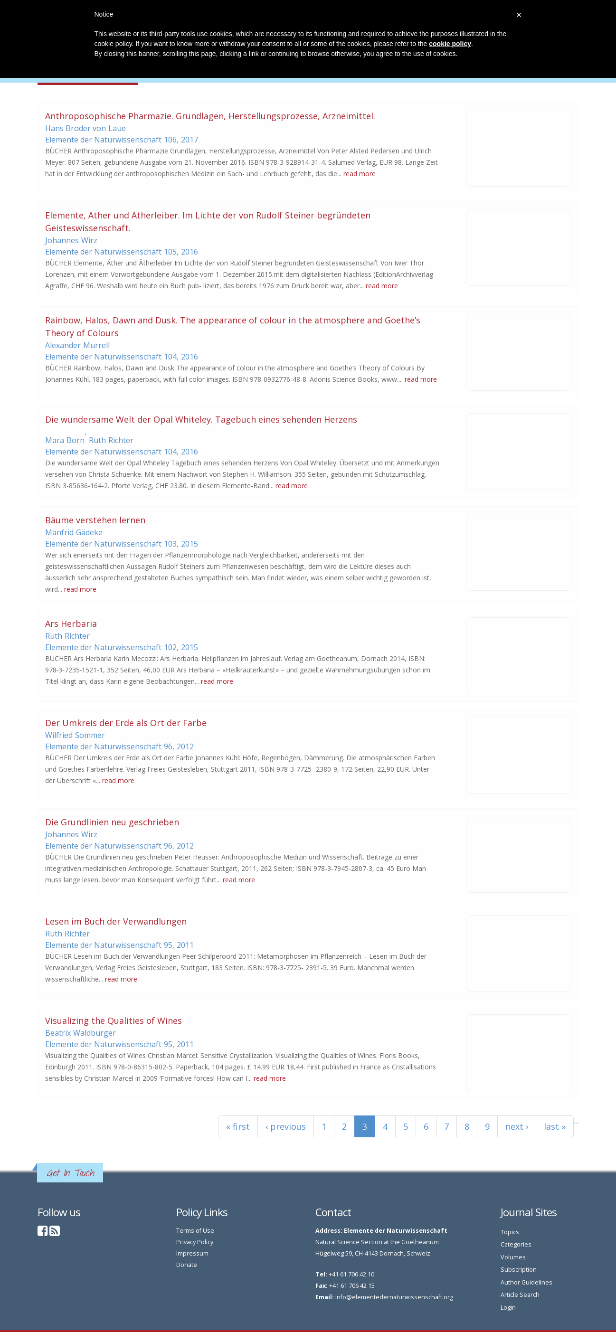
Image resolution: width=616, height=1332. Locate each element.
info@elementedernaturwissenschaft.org (394, 1297)
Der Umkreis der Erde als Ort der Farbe (126, 722)
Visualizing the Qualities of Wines (113, 1020)
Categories (516, 1244)
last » (555, 1126)
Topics (510, 1232)
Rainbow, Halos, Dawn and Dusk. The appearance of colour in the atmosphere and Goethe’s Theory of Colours (232, 326)
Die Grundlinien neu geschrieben (112, 822)
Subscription (519, 1270)
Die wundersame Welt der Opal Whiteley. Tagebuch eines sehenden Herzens (201, 419)
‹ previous (285, 1126)
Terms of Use (195, 1231)
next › (516, 1126)
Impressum (192, 1253)
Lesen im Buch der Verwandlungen (116, 921)
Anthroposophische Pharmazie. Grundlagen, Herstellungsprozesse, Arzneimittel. (210, 116)
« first (238, 1126)
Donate (186, 1265)
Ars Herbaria (71, 623)
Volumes (513, 1257)
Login (508, 1308)
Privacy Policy (194, 1242)
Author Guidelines (526, 1282)
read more (359, 173)
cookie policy (450, 43)
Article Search (520, 1295)
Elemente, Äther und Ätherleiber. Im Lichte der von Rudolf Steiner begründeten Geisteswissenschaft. (207, 221)
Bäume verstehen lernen (95, 520)
